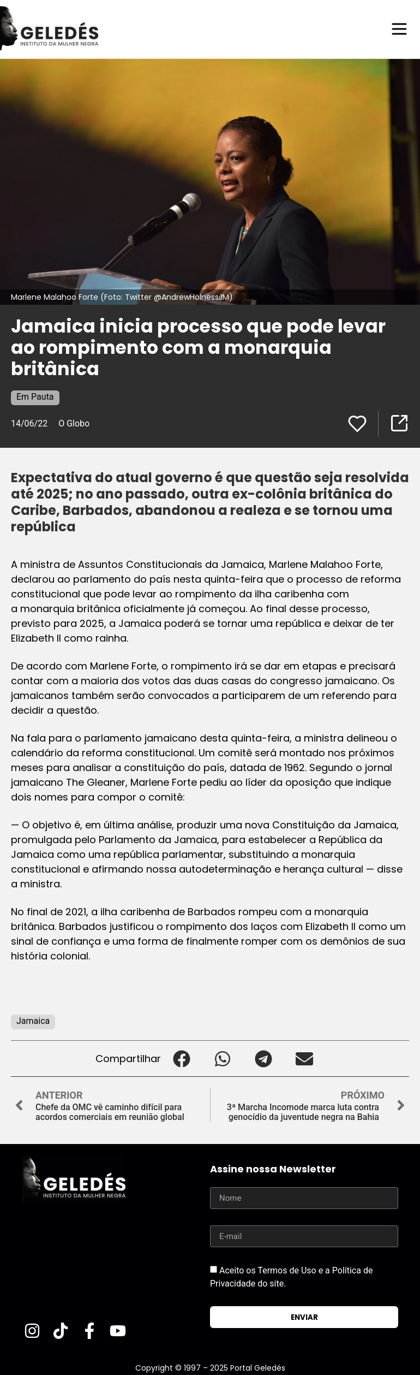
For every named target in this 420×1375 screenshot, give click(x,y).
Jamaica (33, 1020)
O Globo (73, 423)
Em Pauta (35, 396)
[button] (181, 1058)
